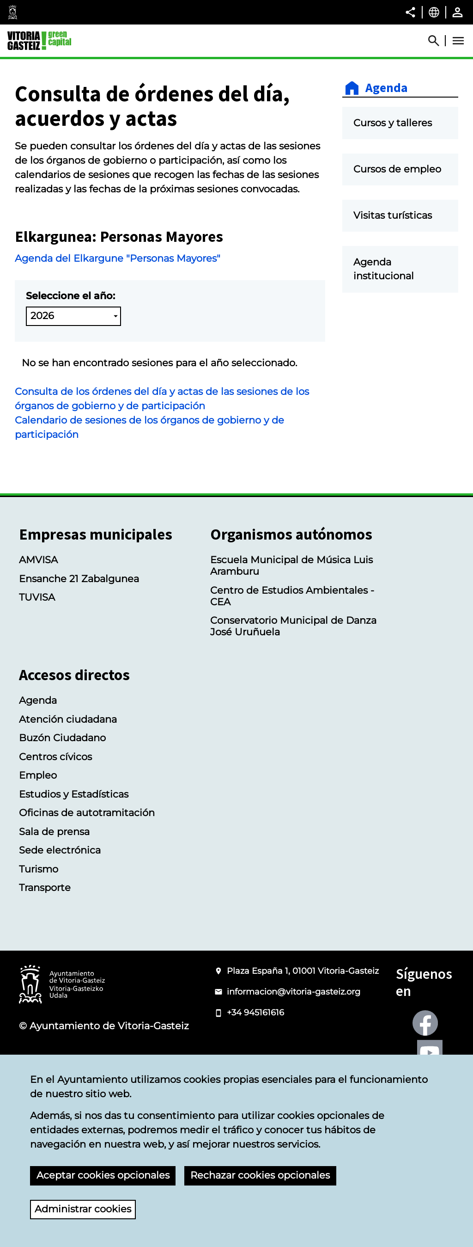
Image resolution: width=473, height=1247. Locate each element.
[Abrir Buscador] (437, 40)
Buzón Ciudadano (62, 737)
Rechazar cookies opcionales (260, 1175)
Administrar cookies (83, 1209)
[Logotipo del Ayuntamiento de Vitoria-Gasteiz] (62, 985)
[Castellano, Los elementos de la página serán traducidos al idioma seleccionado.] (434, 12)
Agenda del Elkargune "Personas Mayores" (117, 258)
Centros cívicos (55, 756)
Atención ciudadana (68, 719)
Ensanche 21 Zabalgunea (79, 578)
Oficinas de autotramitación (87, 812)
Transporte (45, 887)
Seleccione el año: (70, 295)
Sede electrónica (60, 850)
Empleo (38, 775)
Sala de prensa (54, 831)
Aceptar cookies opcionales (103, 1175)
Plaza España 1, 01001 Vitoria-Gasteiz (303, 971)
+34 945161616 (255, 1012)
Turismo (38, 869)
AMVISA (38, 559)
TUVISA (37, 597)
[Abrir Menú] (458, 40)
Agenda (386, 88)
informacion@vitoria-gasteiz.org (293, 992)
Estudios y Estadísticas (73, 794)
